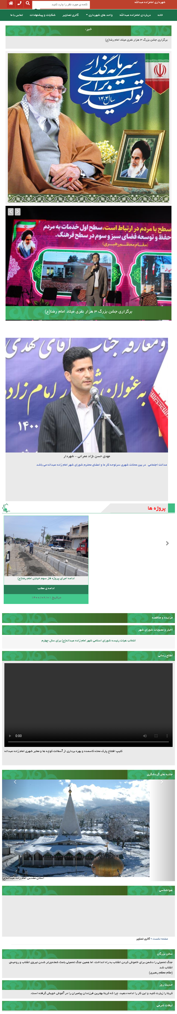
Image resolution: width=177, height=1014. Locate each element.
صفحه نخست (160, 939)
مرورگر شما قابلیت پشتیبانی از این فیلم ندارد (88, 705)
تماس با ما (16, 15)
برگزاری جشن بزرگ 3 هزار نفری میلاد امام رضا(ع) (136, 40)
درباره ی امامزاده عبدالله (135, 15)
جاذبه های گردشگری (160, 774)
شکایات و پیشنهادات (43, 15)
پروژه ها (157, 508)
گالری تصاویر (70, 15)
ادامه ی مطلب (46, 588)
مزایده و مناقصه (162, 618)
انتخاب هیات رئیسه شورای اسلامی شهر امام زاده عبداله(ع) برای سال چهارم (88, 640)
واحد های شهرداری (99, 15)
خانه (160, 15)
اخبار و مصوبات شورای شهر (155, 630)
